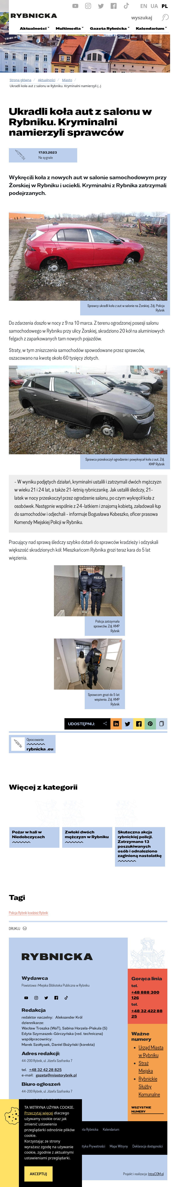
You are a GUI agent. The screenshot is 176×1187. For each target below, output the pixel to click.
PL (165, 6)
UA (154, 6)
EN (144, 6)
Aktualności (46, 80)
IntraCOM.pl (156, 1174)
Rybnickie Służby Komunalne (149, 1086)
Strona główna (20, 80)
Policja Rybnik (18, 912)
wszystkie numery (141, 1109)
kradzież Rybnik (38, 912)
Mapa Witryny (119, 1146)
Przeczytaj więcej (38, 1113)
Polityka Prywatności (91, 1146)
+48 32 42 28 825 (45, 1069)
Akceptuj (38, 1173)
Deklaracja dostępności (148, 1146)
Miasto (67, 80)
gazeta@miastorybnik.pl (56, 1075)
